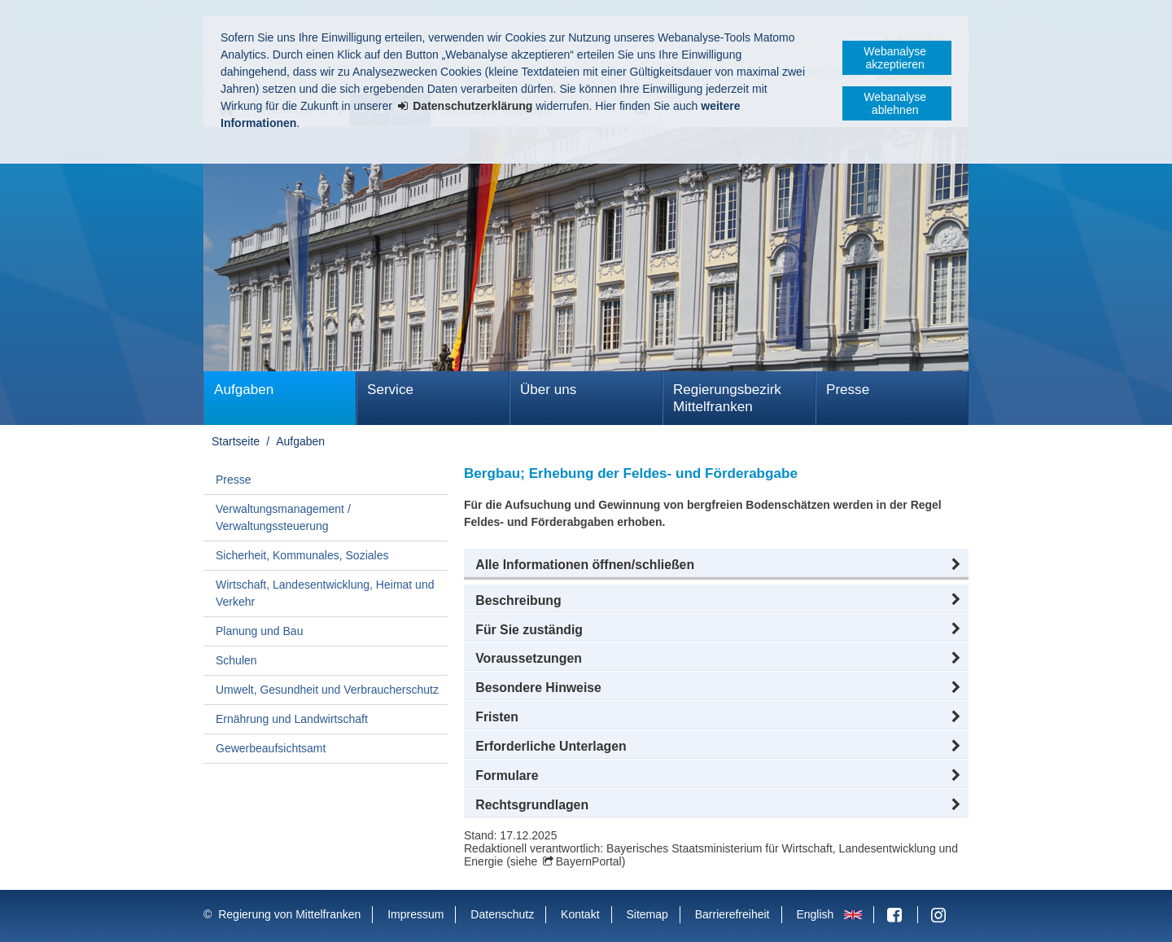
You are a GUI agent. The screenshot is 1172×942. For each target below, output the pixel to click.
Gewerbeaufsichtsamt (271, 748)
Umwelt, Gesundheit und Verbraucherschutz (327, 689)
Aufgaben (243, 389)
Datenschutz (502, 914)
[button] (716, 565)
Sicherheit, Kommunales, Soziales (302, 555)
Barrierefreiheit (732, 914)
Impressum (415, 914)
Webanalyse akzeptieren (895, 58)
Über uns (548, 389)
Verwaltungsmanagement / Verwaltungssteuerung (283, 517)
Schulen (236, 660)
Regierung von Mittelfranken (289, 914)
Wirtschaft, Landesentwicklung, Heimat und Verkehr (325, 593)
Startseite (236, 441)
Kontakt (580, 914)
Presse (847, 389)
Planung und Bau (259, 630)
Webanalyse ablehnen (895, 103)
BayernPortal (589, 861)
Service (390, 389)
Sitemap (646, 914)
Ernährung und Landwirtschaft (292, 718)
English (814, 914)
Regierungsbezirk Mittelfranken (727, 398)
